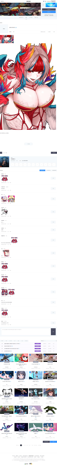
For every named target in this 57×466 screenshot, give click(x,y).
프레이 (4, 248)
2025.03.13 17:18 (3, 283)
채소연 (2, 321)
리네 (1, 248)
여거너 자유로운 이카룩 (35, 398)
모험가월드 (19, 4)
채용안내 (17, 455)
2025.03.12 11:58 (3, 182)
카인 (4, 194)
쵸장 (1, 194)
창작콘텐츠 (28, 4)
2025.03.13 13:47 (3, 270)
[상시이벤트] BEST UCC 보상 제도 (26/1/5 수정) (11, 348)
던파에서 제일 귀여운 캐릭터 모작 (6, 433)
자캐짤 (35, 433)
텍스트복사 (1, 153)
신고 (4, 152)
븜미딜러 (2, 173)
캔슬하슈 (2, 261)
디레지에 (7, 186)
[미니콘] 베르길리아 (49, 398)
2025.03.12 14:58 (3, 203)
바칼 (5, 287)
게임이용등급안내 (25, 455)
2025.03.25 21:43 (3, 324)
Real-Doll (2, 274)
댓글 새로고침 (54, 170)
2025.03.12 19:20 (3, 231)
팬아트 (2, 340)
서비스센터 (33, 4)
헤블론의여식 (3, 235)
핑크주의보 (2, 287)
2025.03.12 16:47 (3, 223)
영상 (18, 340)
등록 (53, 331)
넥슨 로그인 (53, 1)
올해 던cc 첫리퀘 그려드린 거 (35, 416)
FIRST (17, 445)
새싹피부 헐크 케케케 (49, 416)
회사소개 (13, 455)
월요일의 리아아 (21, 381)
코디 (14, 340)
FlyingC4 (2, 207)
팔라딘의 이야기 (50, 364)
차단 (6, 152)
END (40, 445)
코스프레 (10, 340)
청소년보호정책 (37, 455)
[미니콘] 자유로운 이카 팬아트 (21, 416)
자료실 (37, 4)
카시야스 (6, 308)
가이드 (15, 4)
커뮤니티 (24, 4)
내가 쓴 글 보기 (46, 441)
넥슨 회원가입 (48, 1)
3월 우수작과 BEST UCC (7, 346)
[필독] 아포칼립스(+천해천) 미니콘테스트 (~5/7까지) (11, 343)
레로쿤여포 (2, 220)
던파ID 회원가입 (51, 15)
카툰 (6, 340)
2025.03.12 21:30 (3, 244)
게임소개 (11, 4)
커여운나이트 (3, 186)
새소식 (8, 4)
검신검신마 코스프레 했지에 (49, 381)
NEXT (38, 445)
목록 (53, 152)
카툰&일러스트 (21, 17)
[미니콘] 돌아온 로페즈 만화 (49, 433)
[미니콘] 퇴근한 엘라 (35, 364)
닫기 (43, 5)
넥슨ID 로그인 (48, 9)
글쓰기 (53, 441)
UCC (26, 17)
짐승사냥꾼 (21, 398)
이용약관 (20, 455)
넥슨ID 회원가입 (46, 15)
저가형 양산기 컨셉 (7, 364)
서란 (1, 300)
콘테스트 (26, 340)
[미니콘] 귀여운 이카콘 (6, 381)
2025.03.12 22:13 (3, 257)
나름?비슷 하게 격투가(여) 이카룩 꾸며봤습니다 (21, 434)
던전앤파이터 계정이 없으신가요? (49, 14)
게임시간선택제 (42, 455)
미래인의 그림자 (35, 381)
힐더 (5, 173)
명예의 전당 (36, 17)
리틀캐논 (2, 308)
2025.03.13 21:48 (3, 296)
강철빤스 (10, 31)
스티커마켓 (30, 17)
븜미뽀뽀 (2, 228)
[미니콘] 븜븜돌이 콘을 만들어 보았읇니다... (21, 365)
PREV (19, 445)
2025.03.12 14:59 (3, 216)
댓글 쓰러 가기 (42, 170)
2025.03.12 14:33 (3, 190)
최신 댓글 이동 (48, 170)
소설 (22, 340)
